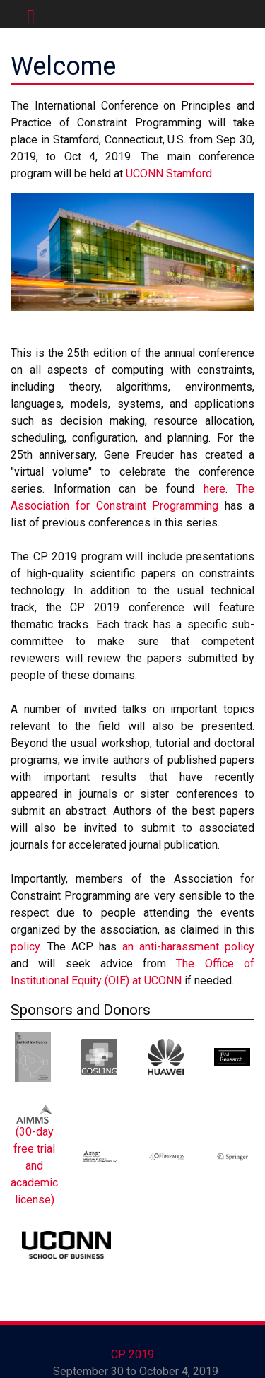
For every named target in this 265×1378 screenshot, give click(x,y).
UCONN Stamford (169, 173)
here (214, 488)
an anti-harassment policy (188, 946)
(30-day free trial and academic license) (34, 1165)
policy (25, 946)
